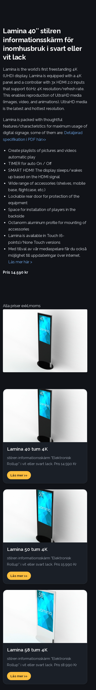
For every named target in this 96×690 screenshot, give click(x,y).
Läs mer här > (20, 262)
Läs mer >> (18, 475)
